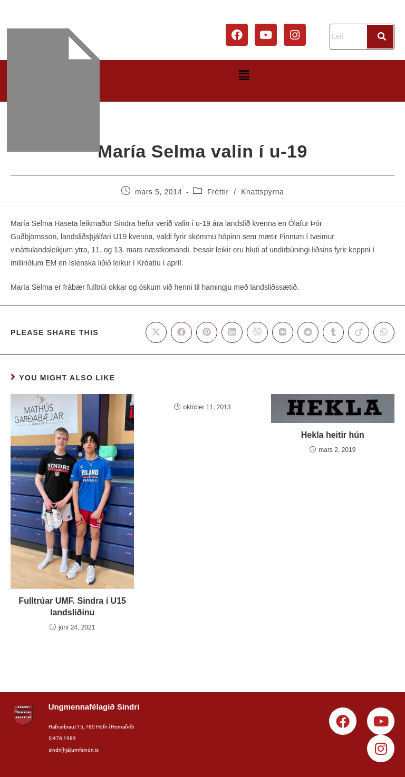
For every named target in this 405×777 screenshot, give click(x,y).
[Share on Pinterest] (206, 332)
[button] (244, 75)
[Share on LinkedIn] (232, 332)
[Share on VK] (282, 332)
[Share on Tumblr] (333, 332)
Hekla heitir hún (332, 434)
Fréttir (218, 192)
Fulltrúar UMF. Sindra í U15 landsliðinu (72, 606)
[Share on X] (156, 332)
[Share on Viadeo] (358, 332)
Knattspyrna (262, 192)
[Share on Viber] (257, 332)
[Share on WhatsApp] (383, 332)
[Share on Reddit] (308, 332)
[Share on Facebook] (181, 332)
